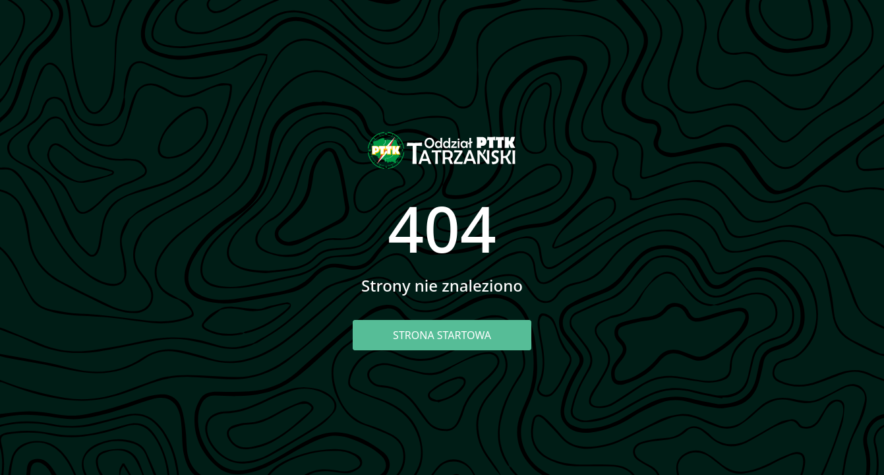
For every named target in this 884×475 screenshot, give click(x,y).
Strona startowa (442, 335)
